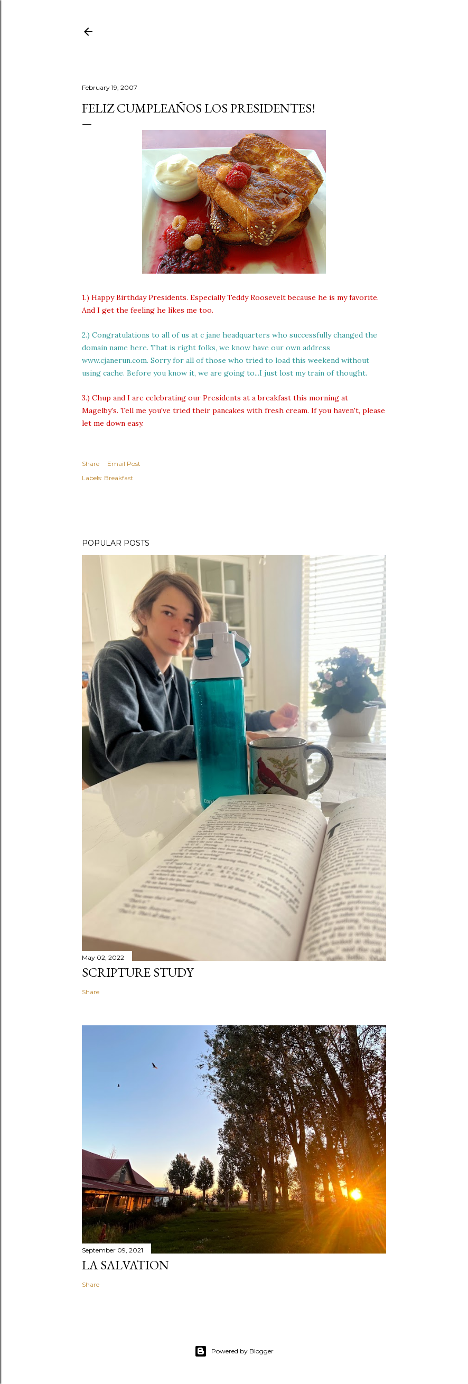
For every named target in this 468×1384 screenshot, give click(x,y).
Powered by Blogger (234, 1351)
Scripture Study (137, 972)
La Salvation (125, 1265)
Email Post (124, 463)
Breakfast (118, 478)
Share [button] (90, 463)
